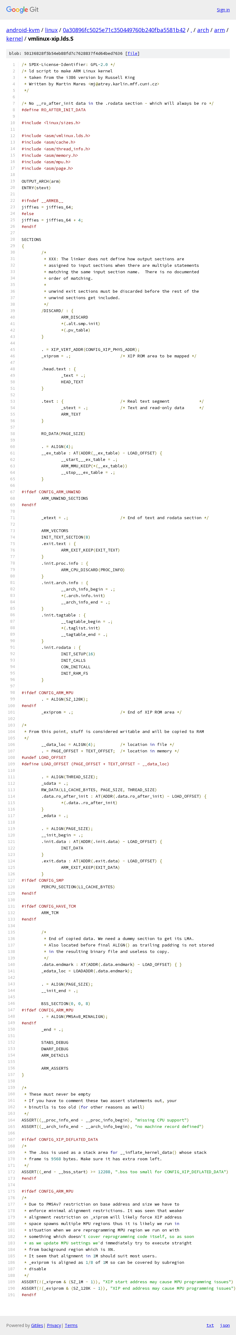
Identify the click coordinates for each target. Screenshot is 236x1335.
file (132, 53)
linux (51, 30)
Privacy (54, 1325)
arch (203, 30)
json (225, 1325)
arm (219, 30)
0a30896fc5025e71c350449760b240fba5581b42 (124, 30)
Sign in (223, 10)
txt (210, 1325)
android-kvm (23, 30)
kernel (14, 38)
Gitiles (37, 1325)
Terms (71, 1325)
